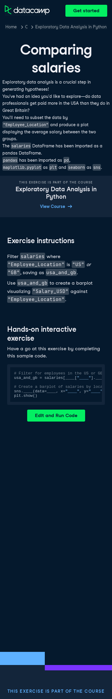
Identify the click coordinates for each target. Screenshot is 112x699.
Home (11, 26)
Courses (26, 26)
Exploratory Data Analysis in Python (71, 26)
